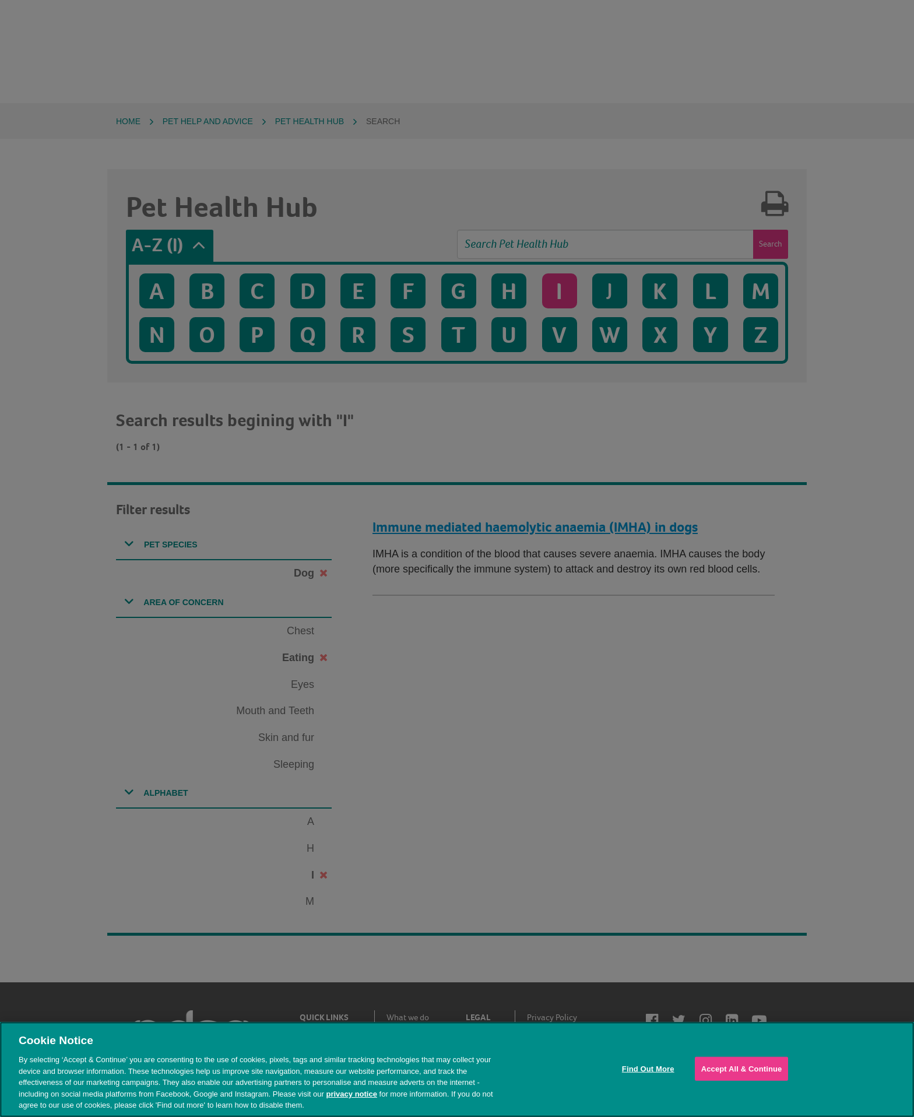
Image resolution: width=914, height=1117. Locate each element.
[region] (457, 1069)
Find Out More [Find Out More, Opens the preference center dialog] (648, 1068)
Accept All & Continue (741, 1068)
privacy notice (351, 1094)
